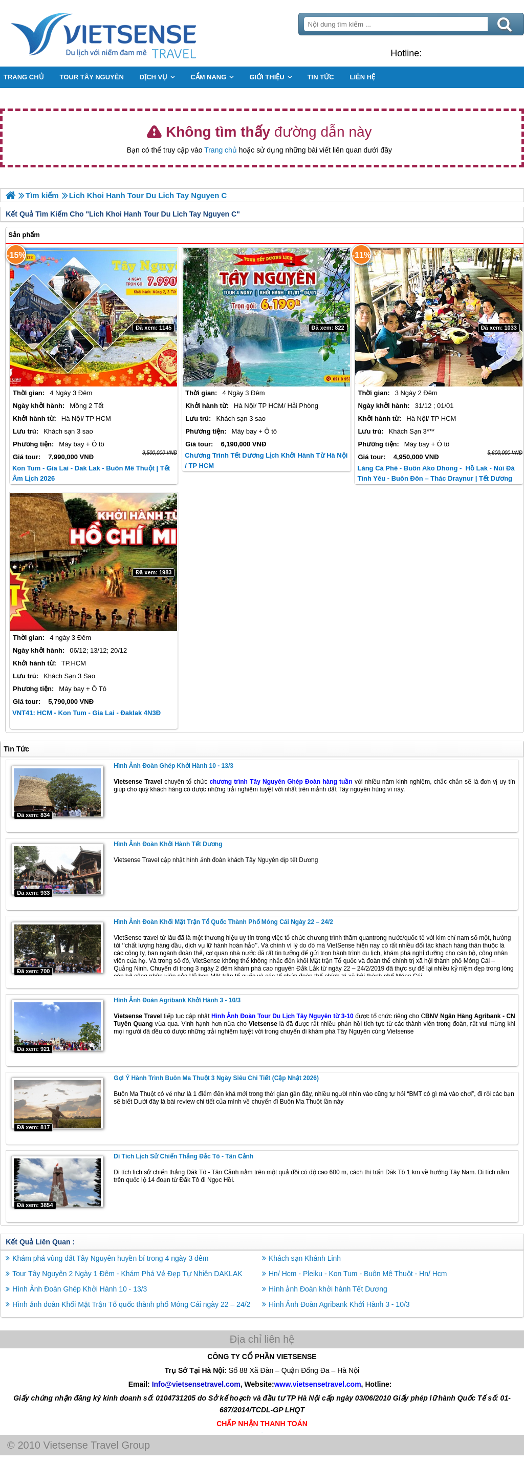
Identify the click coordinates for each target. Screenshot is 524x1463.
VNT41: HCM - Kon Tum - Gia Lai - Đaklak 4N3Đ (86, 713)
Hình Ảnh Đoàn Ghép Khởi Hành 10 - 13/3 (173, 765)
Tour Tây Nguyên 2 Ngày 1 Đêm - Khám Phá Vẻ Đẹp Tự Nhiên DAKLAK (127, 1274)
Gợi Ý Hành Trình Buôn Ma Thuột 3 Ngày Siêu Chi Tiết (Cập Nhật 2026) (216, 1078)
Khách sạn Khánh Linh (305, 1258)
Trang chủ (220, 150)
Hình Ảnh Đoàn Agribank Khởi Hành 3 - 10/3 (177, 1000)
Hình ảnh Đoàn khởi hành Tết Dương (168, 844)
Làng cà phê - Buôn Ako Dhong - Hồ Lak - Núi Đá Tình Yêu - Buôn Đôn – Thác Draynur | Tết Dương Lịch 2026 (435, 478)
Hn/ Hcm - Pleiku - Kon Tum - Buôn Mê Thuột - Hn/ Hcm (358, 1274)
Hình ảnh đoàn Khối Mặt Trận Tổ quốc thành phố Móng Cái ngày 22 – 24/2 (223, 922)
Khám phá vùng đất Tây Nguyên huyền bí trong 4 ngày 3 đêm (110, 1258)
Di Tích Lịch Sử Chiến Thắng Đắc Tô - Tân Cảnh (183, 1156)
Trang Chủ (129, 33)
